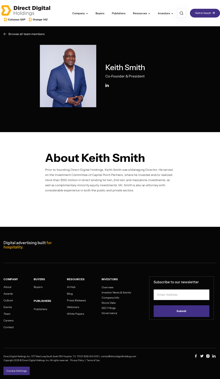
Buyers (100, 13)
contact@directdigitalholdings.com (120, 356)
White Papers (75, 313)
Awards (8, 293)
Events (7, 307)
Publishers (118, 13)
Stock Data (109, 302)
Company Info (110, 297)
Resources (140, 13)
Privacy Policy (77, 360)
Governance (109, 313)
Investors (164, 13)
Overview (107, 287)
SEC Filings (109, 308)
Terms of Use (93, 360)
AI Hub (71, 287)
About (7, 287)
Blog (70, 293)
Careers (8, 320)
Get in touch (205, 13)
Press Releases (76, 300)
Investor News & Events (116, 292)
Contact (8, 327)
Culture (8, 300)
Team (6, 313)
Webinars (73, 307)
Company (78, 13)
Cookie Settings (16, 370)
